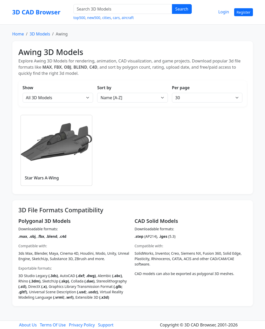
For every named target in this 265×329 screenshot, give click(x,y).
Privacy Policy (82, 325)
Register (243, 12)
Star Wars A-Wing (42, 178)
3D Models (40, 34)
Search (181, 9)
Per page (181, 87)
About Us (28, 325)
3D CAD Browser (36, 12)
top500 (79, 17)
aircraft (128, 17)
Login (223, 12)
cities (106, 17)
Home (18, 34)
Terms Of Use (53, 325)
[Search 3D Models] (123, 9)
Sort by (104, 87)
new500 (93, 17)
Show (28, 87)
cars (116, 17)
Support (105, 325)
